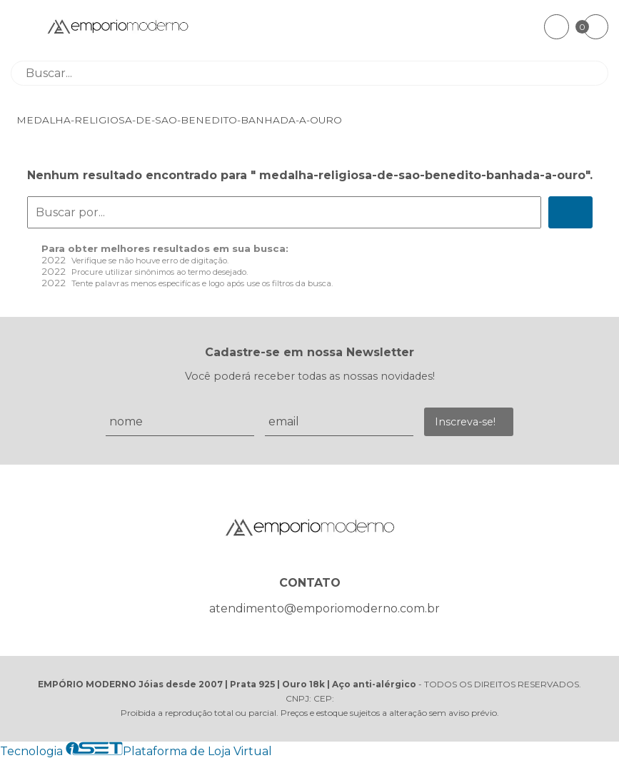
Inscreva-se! (465, 421)
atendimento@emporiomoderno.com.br (324, 608)
